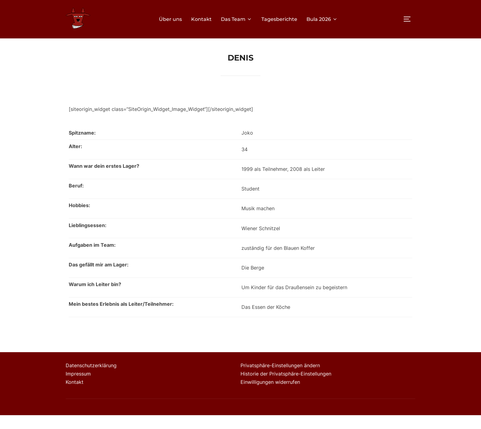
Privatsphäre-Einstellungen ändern (280, 379)
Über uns (170, 19)
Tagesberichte (279, 19)
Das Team (236, 19)
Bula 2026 (322, 19)
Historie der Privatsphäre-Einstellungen (285, 387)
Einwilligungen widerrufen (270, 395)
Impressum (78, 387)
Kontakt (201, 19)
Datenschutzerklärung (91, 379)
